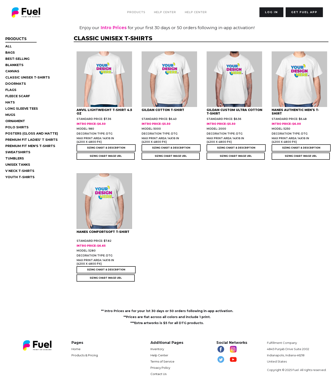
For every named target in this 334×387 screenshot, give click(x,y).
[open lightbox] (109, 84)
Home (76, 349)
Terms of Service (162, 361)
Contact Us (158, 374)
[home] (26, 12)
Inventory (157, 349)
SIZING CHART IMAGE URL (106, 156)
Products (136, 12)
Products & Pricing (84, 355)
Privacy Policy (160, 367)
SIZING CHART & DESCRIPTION (106, 147)
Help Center (165, 12)
